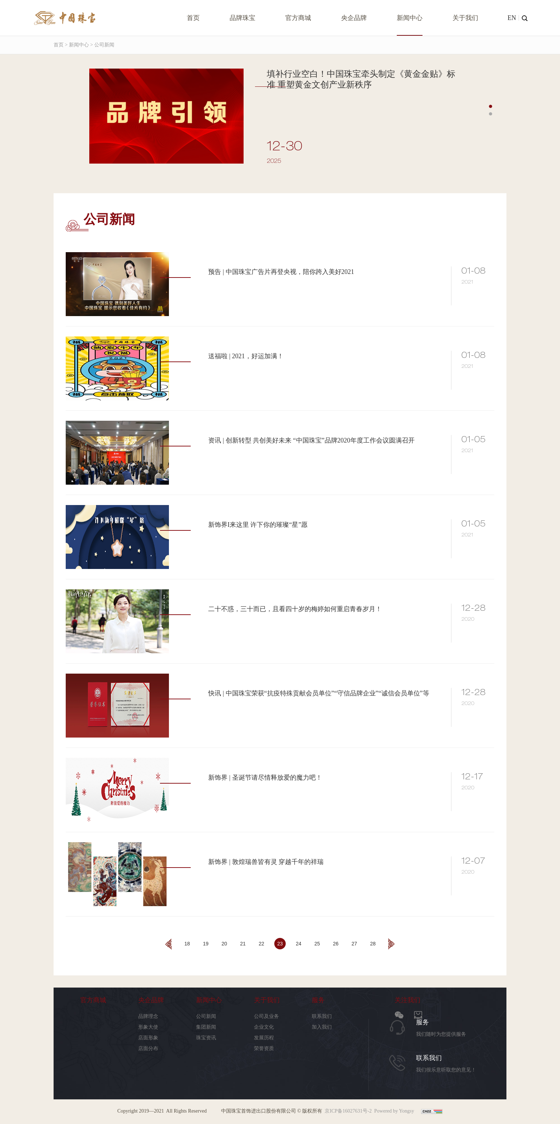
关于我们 (465, 17)
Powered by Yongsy (394, 1111)
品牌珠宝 (242, 17)
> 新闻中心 (76, 45)
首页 (193, 17)
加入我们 (322, 1027)
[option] (274, 120)
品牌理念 (148, 1016)
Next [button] (502, 134)
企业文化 (264, 1027)
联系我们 (322, 1016)
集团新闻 (206, 1027)
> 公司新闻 (101, 45)
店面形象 (148, 1037)
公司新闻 (206, 1016)
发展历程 (264, 1037)
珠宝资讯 (206, 1037)
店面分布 (148, 1048)
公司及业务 (266, 1016)
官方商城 (298, 17)
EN (512, 17)
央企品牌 (354, 17)
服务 (318, 1000)
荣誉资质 (264, 1048)
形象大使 (148, 1027)
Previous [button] (57, 134)
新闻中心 (409, 17)
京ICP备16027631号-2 (348, 1111)
